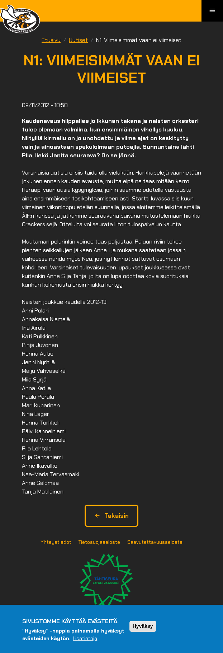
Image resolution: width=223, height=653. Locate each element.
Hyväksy (143, 626)
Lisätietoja (85, 638)
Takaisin (111, 516)
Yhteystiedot (56, 542)
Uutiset (78, 40)
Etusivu (51, 40)
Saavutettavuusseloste (154, 542)
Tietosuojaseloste (99, 542)
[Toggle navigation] (212, 11)
